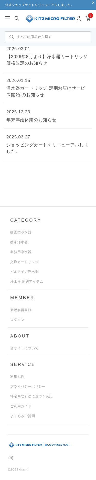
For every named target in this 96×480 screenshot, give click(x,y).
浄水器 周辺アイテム (26, 281)
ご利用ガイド (20, 406)
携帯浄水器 (19, 242)
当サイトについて (24, 348)
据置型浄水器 (20, 232)
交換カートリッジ (24, 262)
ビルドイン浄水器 (24, 272)
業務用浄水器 (20, 252)
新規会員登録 (20, 310)
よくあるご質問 (22, 416)
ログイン (17, 320)
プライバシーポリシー (28, 386)
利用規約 (17, 376)
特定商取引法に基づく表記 (31, 396)
